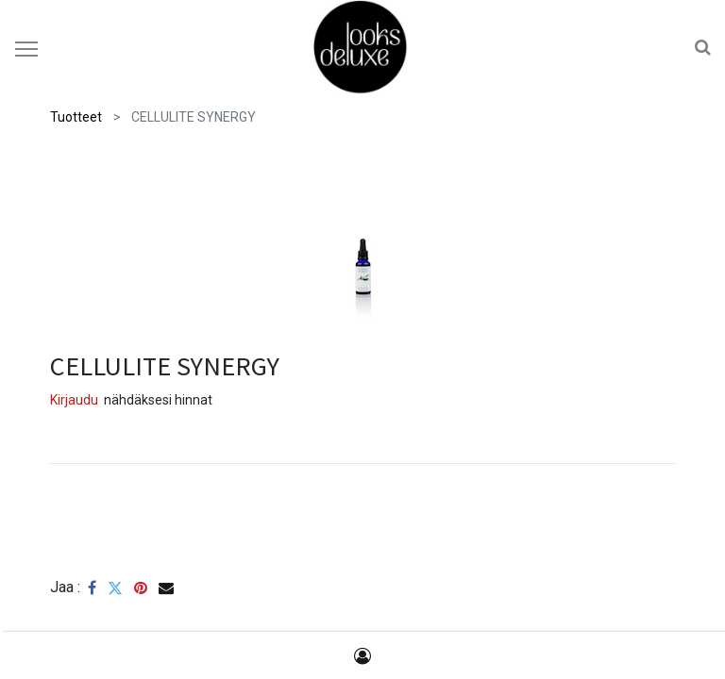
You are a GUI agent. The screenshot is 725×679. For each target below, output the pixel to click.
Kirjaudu (74, 399)
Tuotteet (76, 116)
